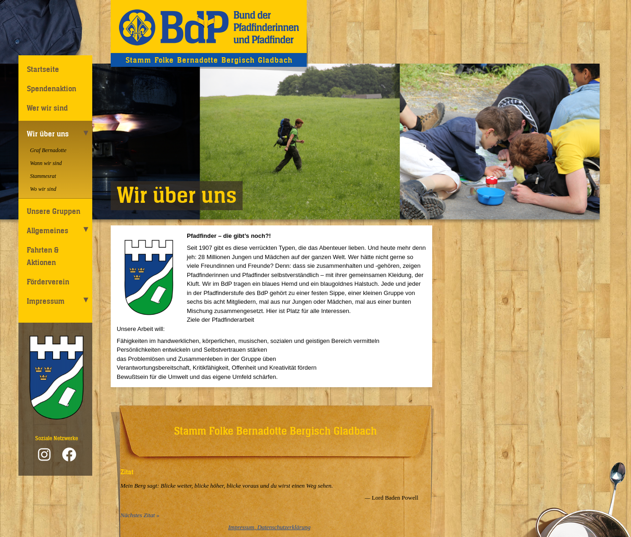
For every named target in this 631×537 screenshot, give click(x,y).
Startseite (43, 69)
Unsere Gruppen (53, 211)
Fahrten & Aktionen (43, 256)
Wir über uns (48, 133)
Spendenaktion (51, 88)
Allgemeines (47, 230)
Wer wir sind (47, 107)
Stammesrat (43, 176)
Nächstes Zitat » (140, 515)
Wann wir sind (46, 163)
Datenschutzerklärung (284, 527)
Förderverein (48, 281)
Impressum (46, 301)
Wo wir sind (43, 189)
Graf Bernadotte (48, 150)
